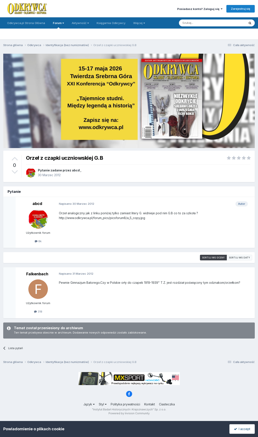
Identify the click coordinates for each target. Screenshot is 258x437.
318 (38, 311)
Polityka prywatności (125, 404)
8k (38, 241)
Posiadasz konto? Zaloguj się (199, 9)
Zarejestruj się (240, 8)
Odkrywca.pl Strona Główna (26, 23)
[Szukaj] (201, 22)
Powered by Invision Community (129, 413)
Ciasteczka (167, 404)
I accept (242, 429)
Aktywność (80, 23)
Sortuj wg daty (239, 257)
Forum (58, 25)
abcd (76, 170)
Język (89, 404)
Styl (103, 404)
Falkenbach (37, 274)
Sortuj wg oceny (213, 257)
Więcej (139, 23)
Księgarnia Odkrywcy (111, 23)
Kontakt (149, 404)
